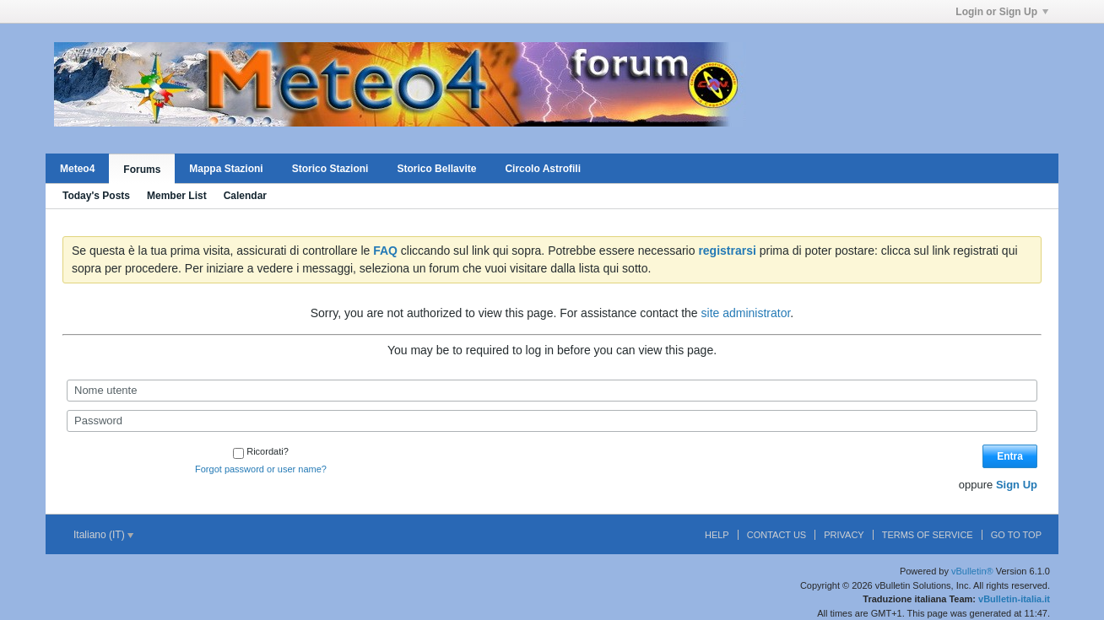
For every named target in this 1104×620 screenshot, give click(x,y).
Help (717, 535)
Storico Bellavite (436, 169)
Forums (141, 169)
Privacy (843, 535)
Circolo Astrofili (543, 169)
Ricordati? (261, 451)
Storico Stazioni (330, 169)
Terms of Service (927, 535)
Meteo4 (77, 169)
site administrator (746, 313)
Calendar (245, 196)
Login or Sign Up (1001, 12)
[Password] (552, 421)
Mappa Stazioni (225, 169)
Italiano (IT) (103, 535)
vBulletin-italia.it (1014, 599)
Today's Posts (96, 196)
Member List (177, 196)
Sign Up (1016, 484)
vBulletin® (972, 571)
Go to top (1016, 535)
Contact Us (777, 535)
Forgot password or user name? (261, 469)
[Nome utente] (552, 391)
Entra (1010, 456)
